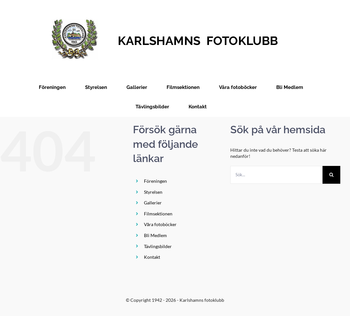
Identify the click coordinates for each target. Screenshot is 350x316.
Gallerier (153, 202)
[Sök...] (276, 175)
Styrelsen (153, 192)
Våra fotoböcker (160, 224)
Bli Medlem (155, 235)
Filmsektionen (158, 213)
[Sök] (331, 175)
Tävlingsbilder (158, 246)
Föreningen (155, 181)
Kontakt (152, 257)
